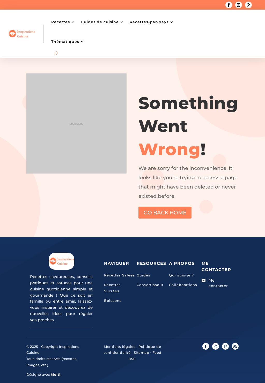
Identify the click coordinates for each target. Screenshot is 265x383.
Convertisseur (150, 285)
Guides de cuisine (100, 22)
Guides (143, 275)
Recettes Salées (119, 275)
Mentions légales (119, 346)
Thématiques (65, 41)
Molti (56, 374)
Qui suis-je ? (181, 275)
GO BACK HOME (165, 212)
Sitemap (140, 352)
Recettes (60, 22)
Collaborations (183, 285)
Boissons (113, 300)
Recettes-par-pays (149, 22)
